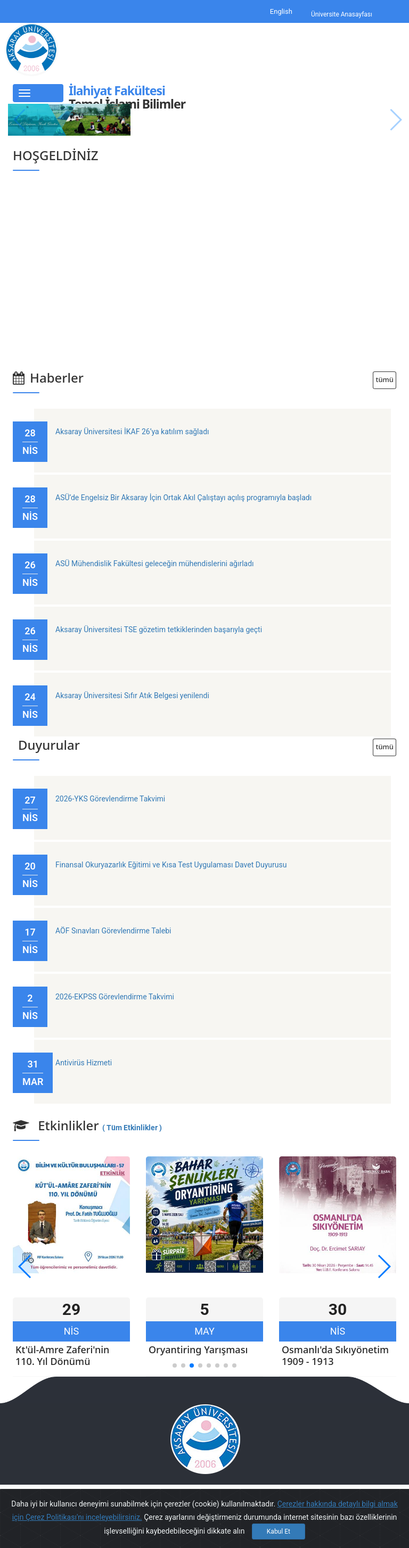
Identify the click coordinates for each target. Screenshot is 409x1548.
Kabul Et (278, 1531)
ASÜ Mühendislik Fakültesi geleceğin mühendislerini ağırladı (154, 563)
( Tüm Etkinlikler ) (132, 1127)
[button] (175, 1365)
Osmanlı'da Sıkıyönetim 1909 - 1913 (335, 1355)
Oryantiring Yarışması (198, 1349)
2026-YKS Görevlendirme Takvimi (110, 798)
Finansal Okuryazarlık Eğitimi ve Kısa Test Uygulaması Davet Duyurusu (171, 864)
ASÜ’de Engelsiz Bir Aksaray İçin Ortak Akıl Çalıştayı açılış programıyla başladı (183, 497)
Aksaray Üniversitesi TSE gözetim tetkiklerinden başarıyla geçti (158, 629)
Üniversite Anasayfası (341, 15)
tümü (384, 379)
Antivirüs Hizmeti (83, 1062)
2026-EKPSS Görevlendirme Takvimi (114, 996)
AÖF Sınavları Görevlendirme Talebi (113, 930)
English (281, 11)
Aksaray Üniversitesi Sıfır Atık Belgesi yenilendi (132, 695)
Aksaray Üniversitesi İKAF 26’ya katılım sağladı (132, 431)
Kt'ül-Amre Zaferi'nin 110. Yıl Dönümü (62, 1355)
